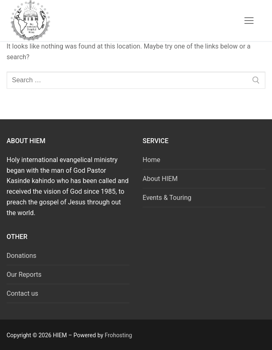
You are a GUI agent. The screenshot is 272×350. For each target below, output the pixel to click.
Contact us (22, 293)
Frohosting (118, 335)
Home (151, 160)
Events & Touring (167, 198)
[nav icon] (249, 20)
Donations (22, 256)
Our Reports (24, 274)
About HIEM (160, 179)
